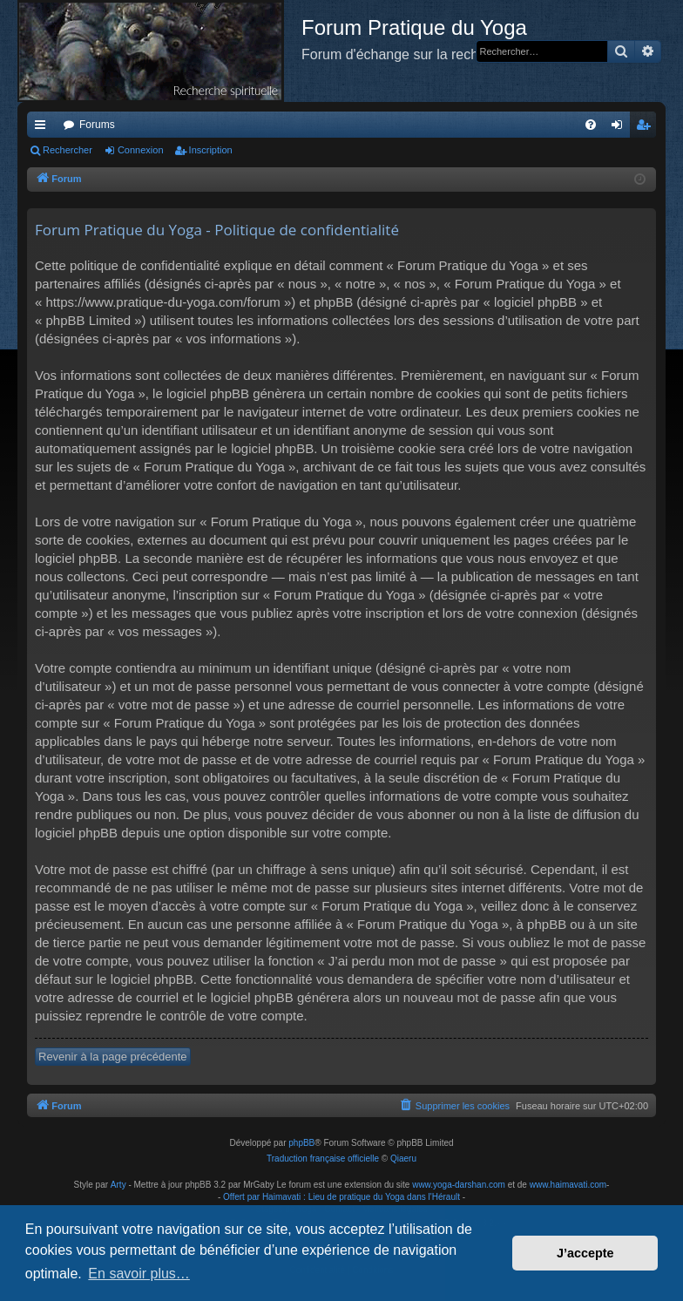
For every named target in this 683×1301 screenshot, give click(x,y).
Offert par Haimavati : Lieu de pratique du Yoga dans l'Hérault (341, 1197)
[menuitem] (591, 125)
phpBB (301, 1143)
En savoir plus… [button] (139, 1273)
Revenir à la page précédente (112, 1056)
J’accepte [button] (585, 1253)
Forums (97, 125)
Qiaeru (403, 1158)
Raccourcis (43, 128)
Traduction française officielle (323, 1158)
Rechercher (67, 150)
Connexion (141, 150)
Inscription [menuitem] (647, 128)
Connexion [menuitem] (621, 128)
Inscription (211, 150)
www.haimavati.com (568, 1184)
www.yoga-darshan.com (458, 1184)
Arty (118, 1184)
